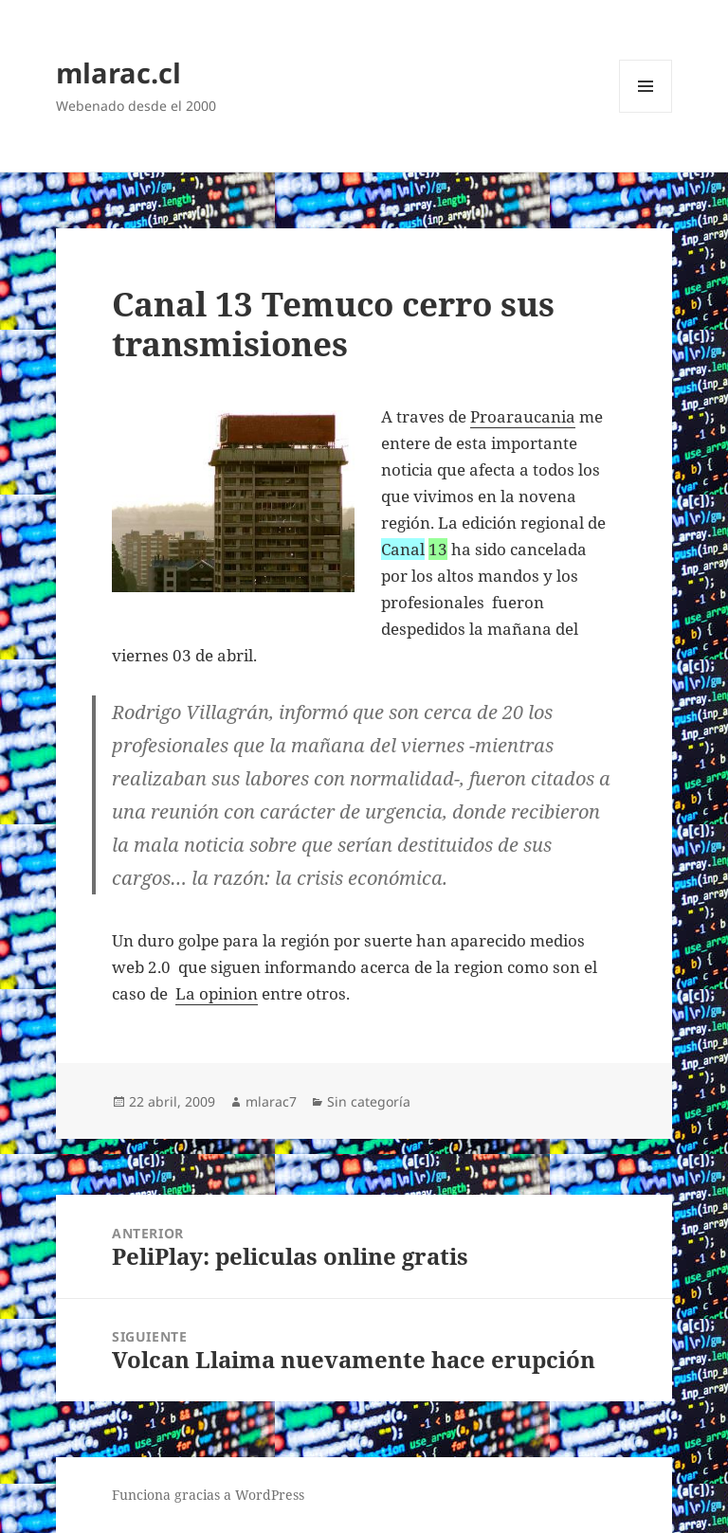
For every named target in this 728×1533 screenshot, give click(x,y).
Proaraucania (522, 416)
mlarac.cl (118, 72)
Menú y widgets (646, 112)
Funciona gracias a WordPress (208, 1495)
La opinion (216, 993)
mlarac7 (271, 1101)
